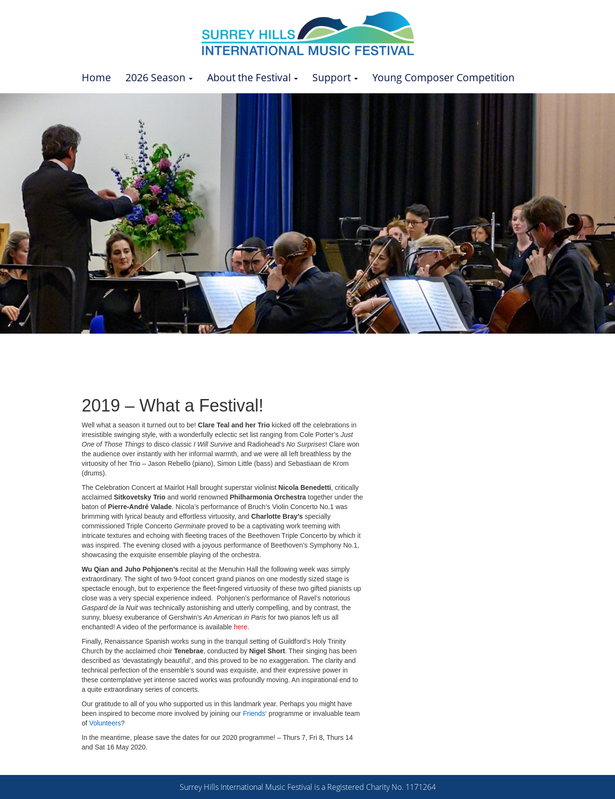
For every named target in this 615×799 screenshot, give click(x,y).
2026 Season (159, 77)
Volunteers (105, 723)
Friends (254, 713)
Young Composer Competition (443, 77)
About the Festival (252, 77)
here (240, 627)
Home (96, 77)
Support (335, 77)
